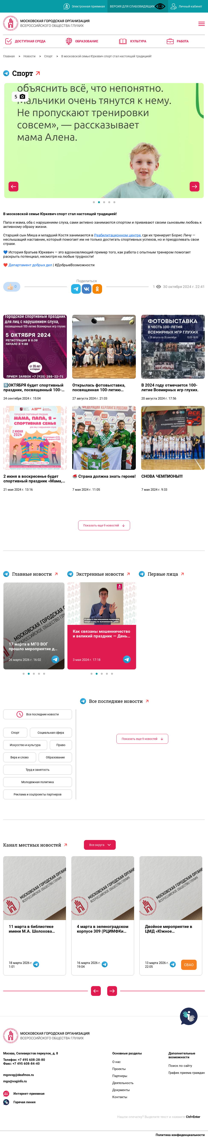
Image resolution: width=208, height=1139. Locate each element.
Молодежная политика (37, 782)
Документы (121, 1090)
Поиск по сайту (180, 1066)
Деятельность (122, 1083)
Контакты (119, 1097)
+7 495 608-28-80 (31, 1060)
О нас (116, 1062)
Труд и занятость (38, 769)
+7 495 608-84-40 (26, 1064)
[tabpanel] (104, 140)
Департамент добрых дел (30, 265)
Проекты (119, 1069)
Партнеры (119, 1076)
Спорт (48, 56)
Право (60, 745)
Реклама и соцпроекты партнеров (38, 794)
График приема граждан (186, 1073)
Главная (9, 56)
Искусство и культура (25, 745)
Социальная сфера (51, 732)
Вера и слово (19, 757)
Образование (55, 757)
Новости (29, 56)
